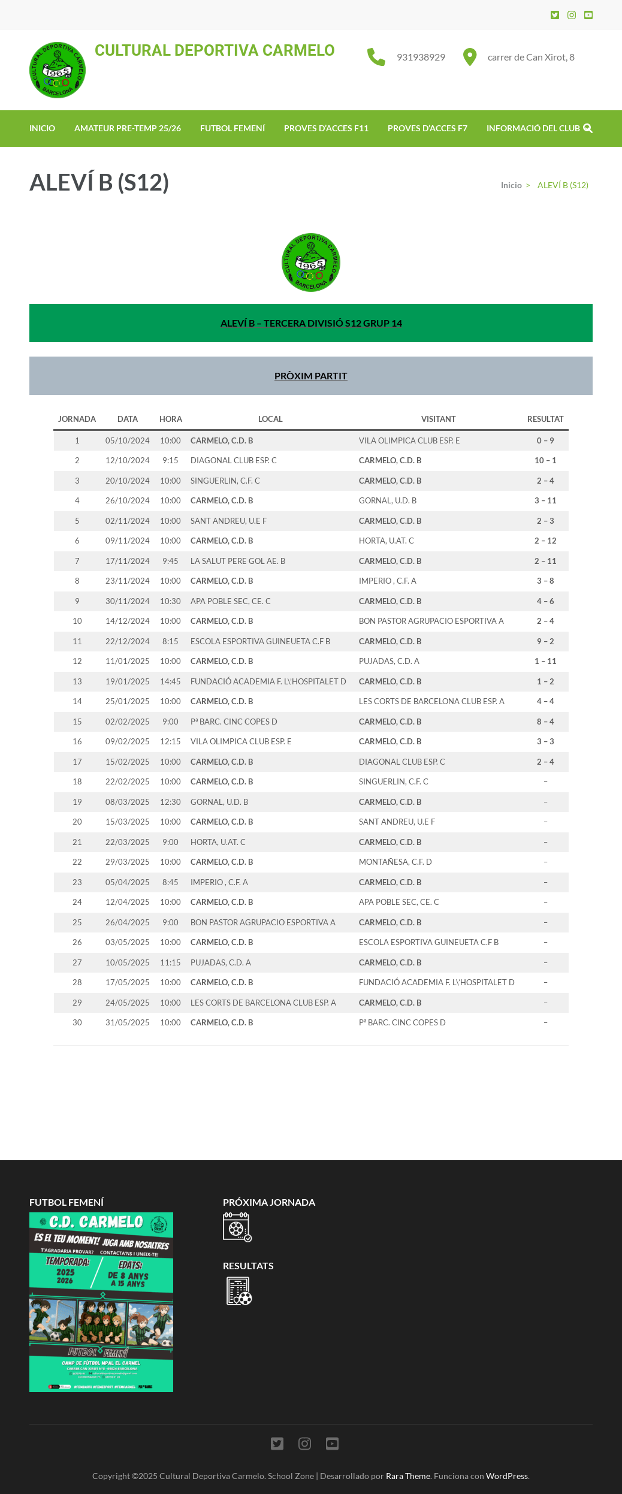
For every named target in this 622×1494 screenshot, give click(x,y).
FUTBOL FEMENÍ (232, 128)
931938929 (421, 56)
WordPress (507, 1476)
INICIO (42, 128)
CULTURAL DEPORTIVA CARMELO (215, 50)
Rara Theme (408, 1476)
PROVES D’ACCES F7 (427, 128)
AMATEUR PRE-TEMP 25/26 (127, 128)
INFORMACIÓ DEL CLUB (533, 128)
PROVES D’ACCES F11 (326, 128)
